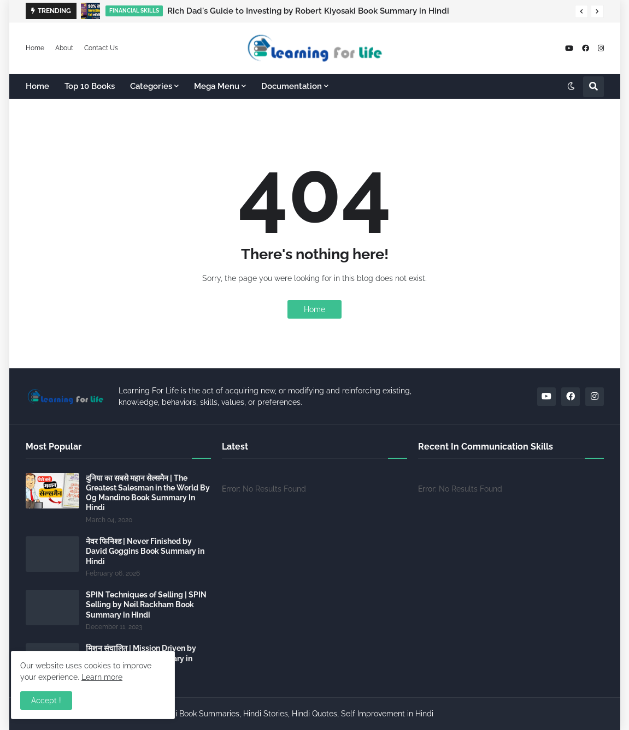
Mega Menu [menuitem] (216, 86)
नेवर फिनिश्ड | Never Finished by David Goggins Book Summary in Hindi (145, 551)
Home (35, 48)
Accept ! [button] (46, 700)
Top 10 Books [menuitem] (89, 86)
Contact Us (101, 48)
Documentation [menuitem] (291, 86)
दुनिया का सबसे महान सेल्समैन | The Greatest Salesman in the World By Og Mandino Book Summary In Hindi (148, 493)
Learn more (101, 677)
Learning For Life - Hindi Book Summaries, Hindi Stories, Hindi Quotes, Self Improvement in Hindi (262, 713)
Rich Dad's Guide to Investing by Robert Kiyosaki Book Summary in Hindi (308, 11)
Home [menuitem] (37, 86)
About (64, 48)
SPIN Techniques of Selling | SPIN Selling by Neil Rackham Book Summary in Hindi (146, 604)
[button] (581, 11)
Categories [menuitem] (151, 86)
